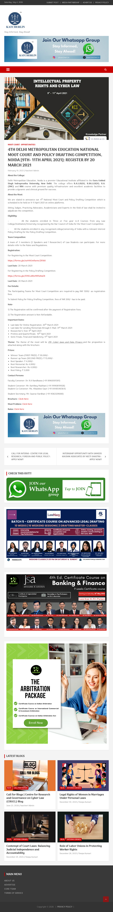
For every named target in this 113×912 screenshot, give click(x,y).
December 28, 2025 (68, 853)
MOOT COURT (14, 144)
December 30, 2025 (68, 802)
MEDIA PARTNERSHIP (70, 2)
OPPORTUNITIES (28, 144)
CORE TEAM (10, 888)
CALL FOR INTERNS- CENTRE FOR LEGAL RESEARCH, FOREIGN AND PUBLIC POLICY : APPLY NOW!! (31, 456)
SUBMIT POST (53, 2)
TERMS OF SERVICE (13, 892)
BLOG (9, 788)
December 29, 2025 (15, 857)
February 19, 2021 (16, 170)
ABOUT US (9, 880)
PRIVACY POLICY (102, 2)
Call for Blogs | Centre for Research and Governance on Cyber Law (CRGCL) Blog (28, 798)
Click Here (24, 399)
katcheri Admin (27, 805)
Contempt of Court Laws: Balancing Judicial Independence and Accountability (28, 849)
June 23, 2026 (12, 805)
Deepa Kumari (85, 802)
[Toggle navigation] (8, 69)
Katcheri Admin (32, 170)
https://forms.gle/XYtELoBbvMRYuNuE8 (26, 276)
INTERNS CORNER (74, 788)
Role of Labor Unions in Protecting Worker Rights (81, 848)
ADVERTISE (87, 2)
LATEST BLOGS (15, 756)
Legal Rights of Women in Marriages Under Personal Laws (82, 797)
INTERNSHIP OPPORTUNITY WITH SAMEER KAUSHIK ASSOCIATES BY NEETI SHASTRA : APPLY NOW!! (82, 456)
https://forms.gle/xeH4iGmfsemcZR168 (27, 260)
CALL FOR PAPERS (21, 788)
